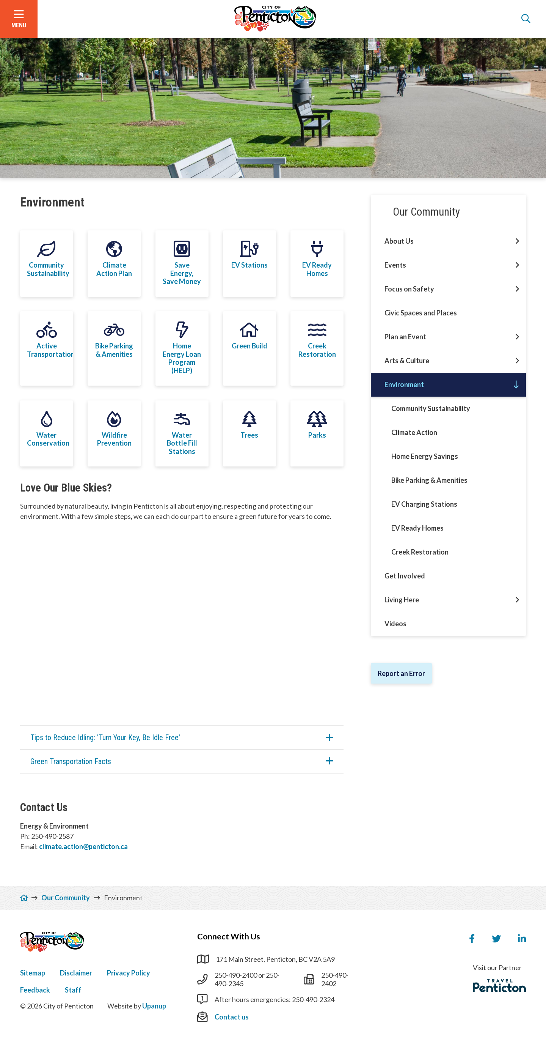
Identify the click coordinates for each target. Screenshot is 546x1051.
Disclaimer (76, 973)
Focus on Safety (409, 289)
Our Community (426, 211)
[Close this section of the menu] (516, 385)
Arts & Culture (406, 360)
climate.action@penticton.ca (83, 846)
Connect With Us (228, 936)
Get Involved (404, 576)
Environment (404, 384)
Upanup (154, 1006)
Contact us (232, 1017)
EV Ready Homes (417, 528)
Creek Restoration (420, 552)
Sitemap (32, 973)
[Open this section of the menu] (517, 241)
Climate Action (414, 432)
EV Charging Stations (424, 504)
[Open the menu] (19, 19)
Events (395, 265)
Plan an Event (405, 336)
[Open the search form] (526, 19)
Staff (73, 990)
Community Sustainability (430, 408)
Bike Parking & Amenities (429, 480)
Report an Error (401, 673)
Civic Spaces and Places (420, 313)
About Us (399, 241)
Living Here (401, 600)
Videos (395, 623)
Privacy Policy (128, 973)
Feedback (35, 990)
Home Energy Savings (424, 456)
